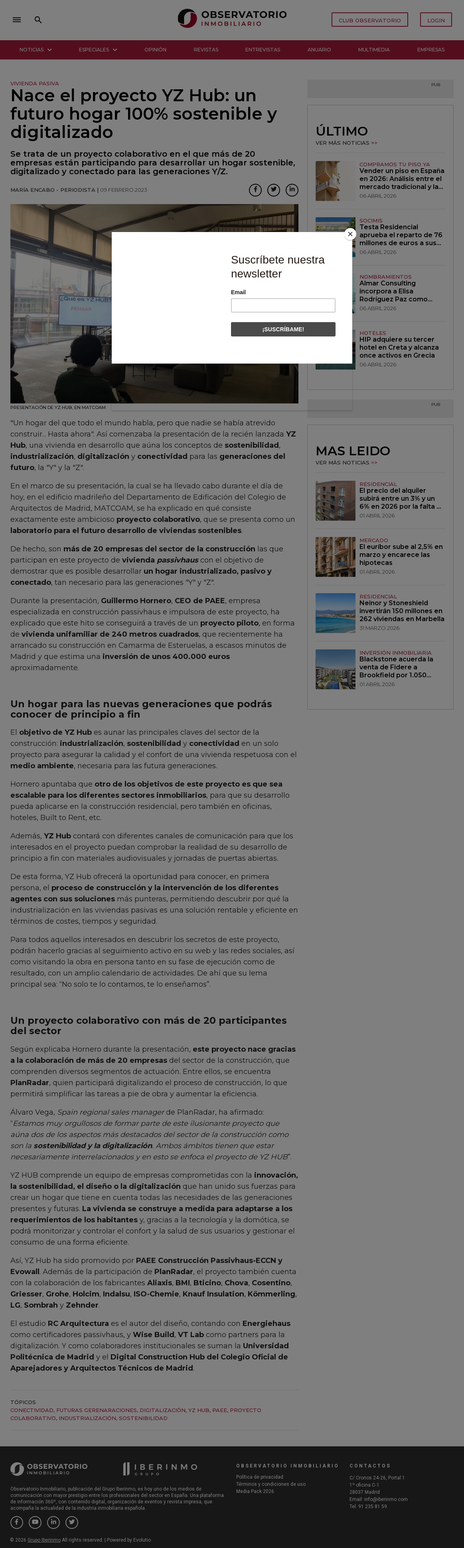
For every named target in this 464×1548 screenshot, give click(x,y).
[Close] (350, 234)
